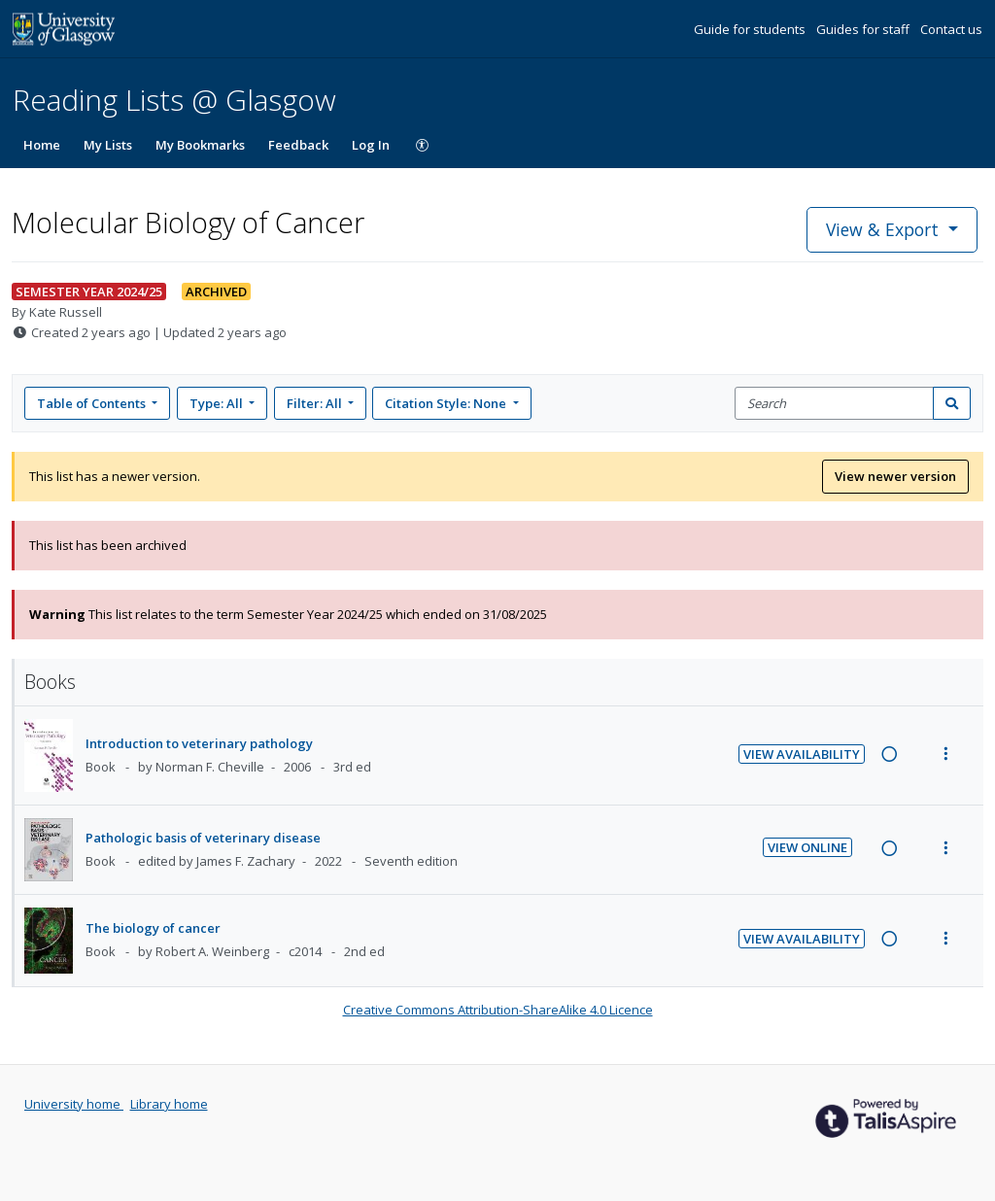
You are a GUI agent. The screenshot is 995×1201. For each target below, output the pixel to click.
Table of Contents (93, 403)
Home (41, 145)
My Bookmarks (200, 145)
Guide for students (751, 29)
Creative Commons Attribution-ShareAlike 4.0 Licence (498, 1009)
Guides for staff (864, 29)
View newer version (895, 476)
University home (73, 1104)
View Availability (801, 754)
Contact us (951, 29)
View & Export (885, 229)
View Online (807, 847)
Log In (371, 145)
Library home (169, 1104)
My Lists (108, 145)
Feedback (298, 145)
